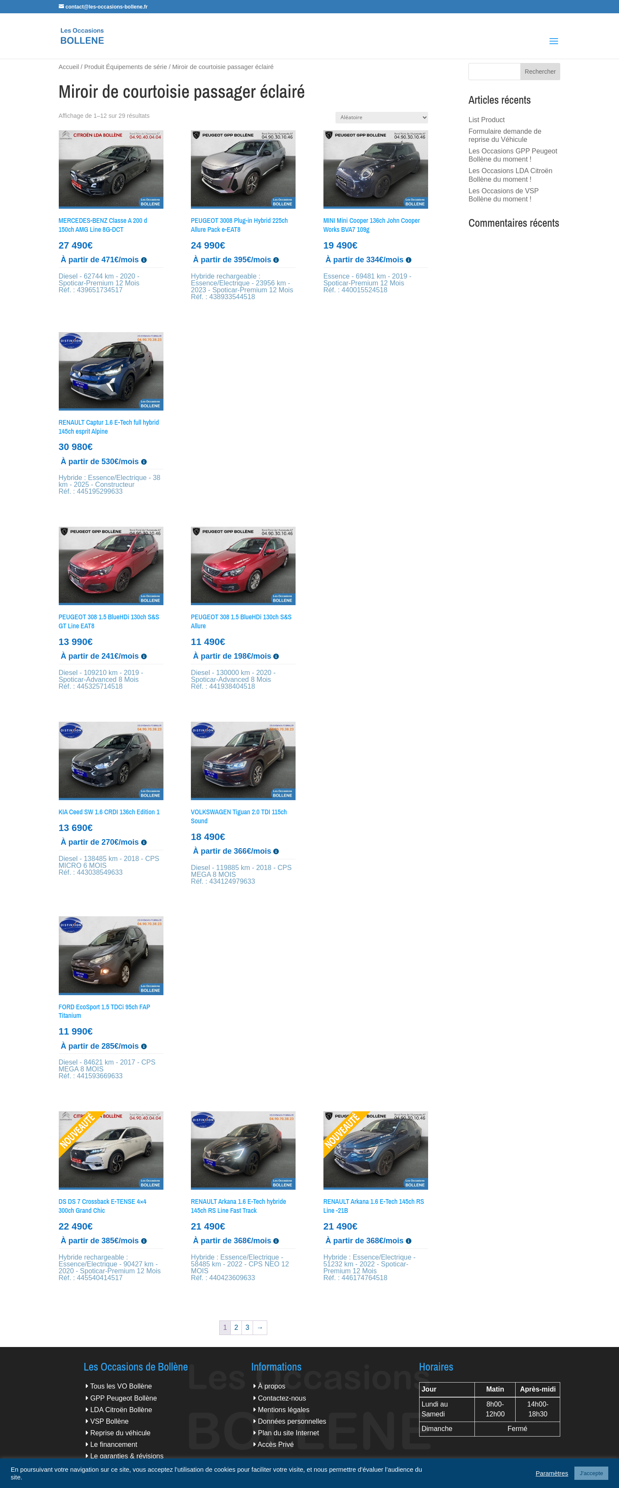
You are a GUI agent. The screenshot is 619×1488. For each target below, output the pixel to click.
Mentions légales (283, 1409)
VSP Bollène (109, 1421)
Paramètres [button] (552, 1473)
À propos (271, 1386)
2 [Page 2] (236, 1327)
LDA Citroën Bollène (121, 1409)
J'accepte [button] (591, 1473)
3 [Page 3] (247, 1327)
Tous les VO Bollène (121, 1386)
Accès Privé (275, 1444)
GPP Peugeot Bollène (123, 1398)
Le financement (113, 1444)
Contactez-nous (282, 1398)
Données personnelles (292, 1421)
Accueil (69, 66)
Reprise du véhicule (120, 1433)
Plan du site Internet (288, 1433)
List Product (486, 119)
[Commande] (381, 117)
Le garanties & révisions (126, 1456)
